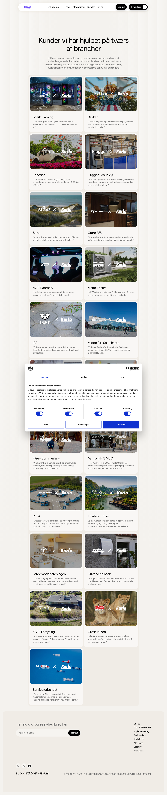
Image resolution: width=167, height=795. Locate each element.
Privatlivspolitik (139, 751)
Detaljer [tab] (83, 377)
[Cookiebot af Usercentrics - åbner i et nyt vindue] (128, 369)
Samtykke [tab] (44, 377)
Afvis (46, 424)
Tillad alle (121, 424)
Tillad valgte (83, 424)
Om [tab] (122, 377)
